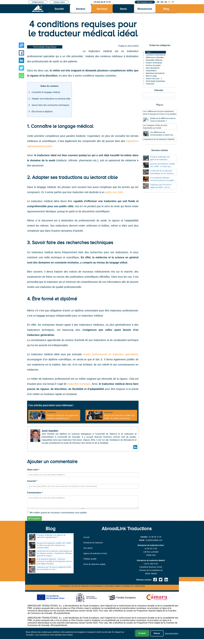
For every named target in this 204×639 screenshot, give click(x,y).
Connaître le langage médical (46, 92)
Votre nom (33, 469)
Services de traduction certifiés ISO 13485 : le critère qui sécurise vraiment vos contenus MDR (119, 418)
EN (162, 2)
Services (102, 8)
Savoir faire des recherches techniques (50, 105)
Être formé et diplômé (42, 111)
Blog (166, 8)
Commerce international (155, 55)
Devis (123, 8)
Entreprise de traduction (93, 543)
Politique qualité (89, 559)
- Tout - (148, 52)
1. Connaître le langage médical (60, 126)
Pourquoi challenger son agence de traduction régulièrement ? (160, 159)
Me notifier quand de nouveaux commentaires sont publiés (57, 512)
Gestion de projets (153, 65)
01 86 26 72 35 (155, 537)
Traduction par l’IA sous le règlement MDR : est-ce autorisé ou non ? (160, 187)
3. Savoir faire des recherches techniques (70, 242)
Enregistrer (34, 518)
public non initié (114, 192)
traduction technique (78, 383)
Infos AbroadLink (152, 68)
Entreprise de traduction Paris (151, 545)
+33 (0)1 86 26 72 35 (102, 2)
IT (173, 2)
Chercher (158, 90)
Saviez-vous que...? (154, 78)
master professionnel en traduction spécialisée (110, 354)
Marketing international (155, 73)
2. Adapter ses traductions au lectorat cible (72, 177)
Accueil (86, 537)
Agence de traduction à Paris (95, 553)
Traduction (150, 84)
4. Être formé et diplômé (52, 298)
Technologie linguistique (44, 47)
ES (166, 2)
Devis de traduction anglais (94, 564)
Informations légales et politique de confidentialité (125, 586)
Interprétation (151, 71)
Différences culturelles (155, 57)
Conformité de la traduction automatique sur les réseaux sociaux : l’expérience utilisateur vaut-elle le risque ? (55, 553)
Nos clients (87, 548)
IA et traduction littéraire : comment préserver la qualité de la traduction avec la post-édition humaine (54, 561)
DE (158, 2)
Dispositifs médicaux (154, 60)
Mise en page (151, 76)
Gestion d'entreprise (154, 63)
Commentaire (35, 492)
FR (169, 2)
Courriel (32, 481)
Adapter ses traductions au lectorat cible (51, 98)
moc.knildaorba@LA (154, 540)
